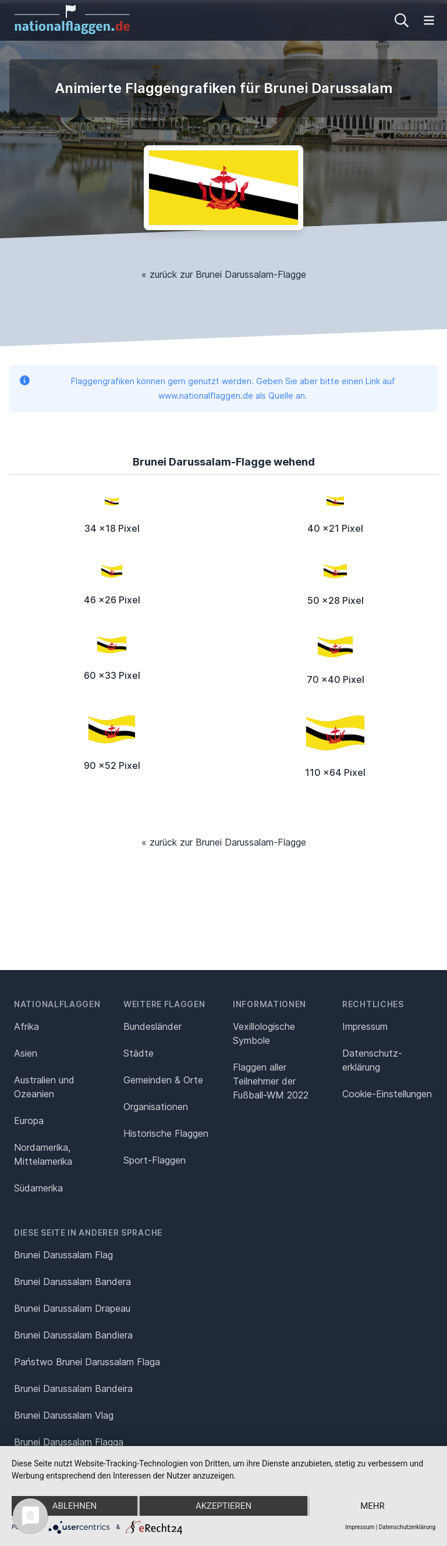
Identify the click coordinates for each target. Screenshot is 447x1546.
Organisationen (155, 1106)
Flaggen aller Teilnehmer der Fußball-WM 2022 (270, 1081)
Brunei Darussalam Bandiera (73, 1335)
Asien (25, 1053)
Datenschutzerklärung (407, 1527)
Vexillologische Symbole (264, 1033)
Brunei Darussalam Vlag (63, 1415)
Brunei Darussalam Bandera (72, 1281)
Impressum (365, 1026)
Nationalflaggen (57, 1004)
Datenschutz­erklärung (372, 1060)
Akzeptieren (223, 1506)
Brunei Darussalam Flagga (68, 1442)
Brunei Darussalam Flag (63, 1255)
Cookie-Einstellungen (387, 1094)
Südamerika (38, 1188)
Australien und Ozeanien (44, 1087)
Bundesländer (152, 1026)
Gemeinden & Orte (163, 1080)
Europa (29, 1120)
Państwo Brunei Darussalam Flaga (87, 1362)
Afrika (26, 1026)
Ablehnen (74, 1506)
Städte (138, 1053)
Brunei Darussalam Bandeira (73, 1388)
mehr (372, 1506)
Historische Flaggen (165, 1133)
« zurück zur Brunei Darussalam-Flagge (223, 274)
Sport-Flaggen (154, 1160)
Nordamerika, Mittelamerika (43, 1154)
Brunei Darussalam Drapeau (72, 1308)
